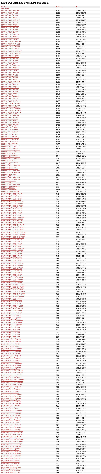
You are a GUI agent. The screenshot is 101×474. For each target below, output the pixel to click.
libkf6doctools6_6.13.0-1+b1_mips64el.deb (12, 379)
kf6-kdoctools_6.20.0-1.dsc (8, 174)
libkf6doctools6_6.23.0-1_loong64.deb (11, 451)
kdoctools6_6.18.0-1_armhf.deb (9, 77)
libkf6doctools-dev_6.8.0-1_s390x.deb (11, 325)
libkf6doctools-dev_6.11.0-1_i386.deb (11, 215)
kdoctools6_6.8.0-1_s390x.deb (9, 143)
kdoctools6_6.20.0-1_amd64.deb (10, 88)
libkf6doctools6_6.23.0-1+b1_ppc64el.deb (12, 439)
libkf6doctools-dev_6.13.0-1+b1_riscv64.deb (13, 236)
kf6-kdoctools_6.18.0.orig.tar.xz (9, 169)
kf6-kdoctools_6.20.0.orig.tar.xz (9, 176)
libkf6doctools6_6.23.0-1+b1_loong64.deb (12, 437)
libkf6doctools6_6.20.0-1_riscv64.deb (11, 427)
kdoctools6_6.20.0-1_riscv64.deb (10, 98)
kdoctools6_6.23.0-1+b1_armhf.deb (10, 105)
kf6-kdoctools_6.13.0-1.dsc (8, 160)
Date (77, 7)
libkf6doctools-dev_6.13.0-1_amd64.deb (11, 239)
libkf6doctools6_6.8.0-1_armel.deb (10, 462)
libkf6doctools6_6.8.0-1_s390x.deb (10, 472)
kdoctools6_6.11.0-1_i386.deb (9, 32)
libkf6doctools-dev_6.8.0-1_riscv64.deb (11, 324)
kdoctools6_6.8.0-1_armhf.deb (9, 134)
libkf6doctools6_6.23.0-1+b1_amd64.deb (12, 431)
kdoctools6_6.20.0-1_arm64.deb (9, 89)
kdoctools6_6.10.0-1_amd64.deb (10, 10)
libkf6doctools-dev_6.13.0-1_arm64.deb (11, 241)
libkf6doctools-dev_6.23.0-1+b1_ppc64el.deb (13, 293)
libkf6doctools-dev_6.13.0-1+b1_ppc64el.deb (13, 234)
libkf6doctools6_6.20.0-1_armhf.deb (10, 420)
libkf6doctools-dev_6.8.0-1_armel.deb (11, 315)
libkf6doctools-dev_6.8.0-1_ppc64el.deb (11, 322)
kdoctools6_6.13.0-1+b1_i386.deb (10, 48)
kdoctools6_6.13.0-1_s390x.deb (9, 70)
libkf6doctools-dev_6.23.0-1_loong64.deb (12, 305)
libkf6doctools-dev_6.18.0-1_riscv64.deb (12, 267)
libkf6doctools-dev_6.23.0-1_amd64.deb (11, 298)
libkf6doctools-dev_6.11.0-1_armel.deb (11, 212)
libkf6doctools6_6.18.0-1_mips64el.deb (11, 410)
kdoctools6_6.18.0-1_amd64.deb (10, 72)
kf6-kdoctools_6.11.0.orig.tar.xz (9, 155)
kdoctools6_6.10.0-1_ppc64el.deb (10, 20)
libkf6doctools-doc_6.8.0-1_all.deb (10, 337)
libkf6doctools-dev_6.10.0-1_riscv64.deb (12, 205)
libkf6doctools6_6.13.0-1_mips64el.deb (11, 394)
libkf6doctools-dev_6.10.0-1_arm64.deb (11, 194)
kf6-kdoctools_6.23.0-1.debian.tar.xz (10, 179)
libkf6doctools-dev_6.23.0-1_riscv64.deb (12, 308)
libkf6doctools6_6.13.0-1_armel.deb (10, 389)
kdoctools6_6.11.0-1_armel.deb (9, 29)
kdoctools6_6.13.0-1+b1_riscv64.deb (11, 53)
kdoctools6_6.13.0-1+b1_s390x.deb (10, 55)
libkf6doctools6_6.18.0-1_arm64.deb (11, 403)
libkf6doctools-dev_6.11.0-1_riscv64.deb (12, 220)
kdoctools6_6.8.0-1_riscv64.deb (9, 141)
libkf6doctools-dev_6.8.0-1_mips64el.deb (12, 320)
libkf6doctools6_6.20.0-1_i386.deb (10, 422)
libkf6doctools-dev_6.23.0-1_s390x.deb (11, 310)
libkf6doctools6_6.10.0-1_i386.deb (10, 346)
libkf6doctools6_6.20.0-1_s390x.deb (10, 429)
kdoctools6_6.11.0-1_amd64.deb (10, 26)
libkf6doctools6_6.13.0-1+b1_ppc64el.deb (12, 381)
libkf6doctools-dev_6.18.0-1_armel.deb (11, 258)
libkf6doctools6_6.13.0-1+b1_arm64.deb (12, 372)
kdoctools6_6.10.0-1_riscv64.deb (10, 22)
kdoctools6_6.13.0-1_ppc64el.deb (10, 67)
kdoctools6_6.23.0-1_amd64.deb (10, 115)
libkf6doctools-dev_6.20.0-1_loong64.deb (12, 277)
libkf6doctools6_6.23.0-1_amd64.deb (11, 444)
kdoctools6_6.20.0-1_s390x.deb (9, 100)
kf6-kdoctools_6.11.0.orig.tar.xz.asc (10, 157)
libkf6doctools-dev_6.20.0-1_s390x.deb (11, 282)
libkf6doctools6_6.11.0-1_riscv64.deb (11, 367)
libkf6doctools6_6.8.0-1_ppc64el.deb (11, 469)
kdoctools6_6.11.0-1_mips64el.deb (10, 34)
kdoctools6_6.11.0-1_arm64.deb (9, 27)
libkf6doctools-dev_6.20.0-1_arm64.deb (11, 272)
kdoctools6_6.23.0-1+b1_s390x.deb (10, 113)
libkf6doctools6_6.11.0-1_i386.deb (10, 362)
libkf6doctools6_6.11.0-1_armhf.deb (10, 360)
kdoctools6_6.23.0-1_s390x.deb (9, 127)
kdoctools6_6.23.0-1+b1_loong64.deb (11, 108)
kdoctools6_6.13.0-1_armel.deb (9, 60)
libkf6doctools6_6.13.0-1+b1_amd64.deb (12, 370)
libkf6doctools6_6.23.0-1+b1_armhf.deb (11, 434)
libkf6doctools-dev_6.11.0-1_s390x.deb (11, 222)
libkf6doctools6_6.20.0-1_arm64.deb (11, 419)
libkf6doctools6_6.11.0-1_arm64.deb (11, 357)
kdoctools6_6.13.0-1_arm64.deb (9, 58)
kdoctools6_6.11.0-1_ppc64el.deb (10, 36)
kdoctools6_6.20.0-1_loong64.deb (10, 95)
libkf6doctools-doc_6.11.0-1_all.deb (10, 329)
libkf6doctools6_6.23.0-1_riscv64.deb (11, 455)
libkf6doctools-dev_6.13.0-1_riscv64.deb (12, 251)
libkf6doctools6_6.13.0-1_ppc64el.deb (11, 396)
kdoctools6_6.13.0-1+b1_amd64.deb (11, 41)
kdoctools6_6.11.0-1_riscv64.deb (10, 38)
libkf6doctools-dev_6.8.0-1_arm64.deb (11, 313)
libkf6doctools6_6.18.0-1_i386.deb (10, 408)
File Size (58, 7)
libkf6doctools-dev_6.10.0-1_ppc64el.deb (12, 203)
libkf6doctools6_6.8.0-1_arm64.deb (10, 460)
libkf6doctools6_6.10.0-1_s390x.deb (10, 353)
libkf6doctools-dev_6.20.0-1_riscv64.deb (12, 281)
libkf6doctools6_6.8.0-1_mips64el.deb (11, 467)
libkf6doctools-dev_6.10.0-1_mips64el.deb (12, 201)
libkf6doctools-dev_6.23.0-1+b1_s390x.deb (12, 296)
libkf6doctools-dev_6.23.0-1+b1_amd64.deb (12, 284)
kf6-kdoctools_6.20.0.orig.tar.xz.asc (10, 177)
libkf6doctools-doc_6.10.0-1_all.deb (10, 327)
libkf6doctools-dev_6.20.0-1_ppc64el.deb (12, 279)
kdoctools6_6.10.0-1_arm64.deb (9, 12)
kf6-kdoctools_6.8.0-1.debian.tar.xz (10, 186)
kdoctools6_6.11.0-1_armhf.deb (9, 31)
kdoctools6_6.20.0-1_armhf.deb (9, 91)
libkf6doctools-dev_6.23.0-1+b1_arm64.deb (12, 286)
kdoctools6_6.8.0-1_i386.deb (9, 136)
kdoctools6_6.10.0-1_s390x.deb (9, 24)
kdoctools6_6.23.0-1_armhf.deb (9, 119)
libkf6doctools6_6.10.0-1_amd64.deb (11, 339)
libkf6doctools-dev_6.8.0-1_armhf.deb (11, 317)
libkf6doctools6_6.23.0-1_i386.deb (10, 450)
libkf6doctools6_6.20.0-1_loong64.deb (11, 424)
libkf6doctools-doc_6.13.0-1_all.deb (10, 331)
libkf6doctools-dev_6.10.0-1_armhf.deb (11, 198)
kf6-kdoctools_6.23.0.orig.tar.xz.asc (10, 184)
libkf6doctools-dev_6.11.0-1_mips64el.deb (12, 217)
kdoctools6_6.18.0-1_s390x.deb (9, 86)
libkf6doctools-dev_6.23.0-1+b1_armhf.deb (12, 288)
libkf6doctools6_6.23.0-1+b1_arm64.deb (12, 432)
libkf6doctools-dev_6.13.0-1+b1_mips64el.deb (13, 232)
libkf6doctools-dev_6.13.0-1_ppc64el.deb (12, 250)
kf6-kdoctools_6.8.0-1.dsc (8, 188)
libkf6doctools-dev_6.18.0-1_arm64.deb (11, 257)
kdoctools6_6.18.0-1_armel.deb (9, 76)
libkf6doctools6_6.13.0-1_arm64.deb (11, 388)
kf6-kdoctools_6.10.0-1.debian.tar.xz (10, 144)
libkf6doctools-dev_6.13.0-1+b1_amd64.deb (12, 224)
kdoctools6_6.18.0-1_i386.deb (9, 79)
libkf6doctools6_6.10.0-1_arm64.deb (11, 341)
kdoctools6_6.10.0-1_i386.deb (9, 17)
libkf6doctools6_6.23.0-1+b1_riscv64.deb (12, 441)
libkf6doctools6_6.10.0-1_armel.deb (10, 343)
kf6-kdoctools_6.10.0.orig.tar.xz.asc (10, 150)
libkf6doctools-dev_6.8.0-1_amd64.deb (11, 312)
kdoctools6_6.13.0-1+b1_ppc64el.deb (11, 51)
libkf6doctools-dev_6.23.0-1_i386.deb (11, 303)
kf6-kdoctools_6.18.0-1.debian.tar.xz (10, 165)
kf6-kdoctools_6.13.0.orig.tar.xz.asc (10, 163)
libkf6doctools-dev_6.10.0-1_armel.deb (11, 196)
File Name (4, 7)
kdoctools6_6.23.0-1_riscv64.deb (10, 126)
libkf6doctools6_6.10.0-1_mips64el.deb (11, 348)
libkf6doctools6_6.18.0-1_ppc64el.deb (11, 412)
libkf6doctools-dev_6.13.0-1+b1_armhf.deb (12, 229)
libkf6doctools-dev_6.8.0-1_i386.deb (10, 319)
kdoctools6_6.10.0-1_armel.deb (9, 13)
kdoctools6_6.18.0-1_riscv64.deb (10, 84)
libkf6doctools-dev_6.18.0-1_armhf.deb (11, 260)
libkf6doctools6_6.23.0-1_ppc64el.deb (11, 453)
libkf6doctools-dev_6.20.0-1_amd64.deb (11, 270)
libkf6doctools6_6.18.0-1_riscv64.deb (11, 413)
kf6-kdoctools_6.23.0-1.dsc (8, 181)
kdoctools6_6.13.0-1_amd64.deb (10, 57)
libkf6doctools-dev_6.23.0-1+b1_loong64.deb (13, 291)
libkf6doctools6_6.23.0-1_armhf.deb (10, 448)
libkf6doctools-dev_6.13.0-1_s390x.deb (11, 253)
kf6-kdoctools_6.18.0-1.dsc (8, 167)
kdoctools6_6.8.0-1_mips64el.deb (10, 138)
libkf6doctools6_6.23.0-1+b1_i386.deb (11, 436)
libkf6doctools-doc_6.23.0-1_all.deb (10, 336)
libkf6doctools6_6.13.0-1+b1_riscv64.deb (12, 382)
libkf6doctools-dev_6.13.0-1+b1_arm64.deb (12, 225)
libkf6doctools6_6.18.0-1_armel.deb (10, 405)
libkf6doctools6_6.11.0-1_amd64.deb (11, 355)
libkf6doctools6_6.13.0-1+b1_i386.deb (11, 377)
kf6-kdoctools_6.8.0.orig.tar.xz (9, 189)
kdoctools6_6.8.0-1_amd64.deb (9, 129)
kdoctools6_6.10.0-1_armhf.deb (9, 15)
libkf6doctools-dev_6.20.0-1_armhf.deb (11, 274)
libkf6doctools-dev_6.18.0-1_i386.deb (11, 262)
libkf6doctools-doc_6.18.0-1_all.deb (10, 332)
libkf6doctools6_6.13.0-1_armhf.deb (10, 391)
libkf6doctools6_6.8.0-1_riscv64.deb (10, 470)
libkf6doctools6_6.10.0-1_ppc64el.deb (11, 350)
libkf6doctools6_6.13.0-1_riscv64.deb (11, 398)
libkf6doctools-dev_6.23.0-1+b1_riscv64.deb (13, 294)
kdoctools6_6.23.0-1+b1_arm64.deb (10, 103)
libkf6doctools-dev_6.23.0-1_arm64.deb (11, 300)
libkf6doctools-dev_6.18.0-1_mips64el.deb (12, 263)
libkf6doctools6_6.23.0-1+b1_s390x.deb (11, 443)
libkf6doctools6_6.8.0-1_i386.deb (10, 465)
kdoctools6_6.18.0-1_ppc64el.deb (10, 82)
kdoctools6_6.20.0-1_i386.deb (9, 93)
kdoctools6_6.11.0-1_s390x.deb (9, 39)
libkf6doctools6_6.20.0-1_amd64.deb (11, 417)
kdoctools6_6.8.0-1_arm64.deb (9, 131)
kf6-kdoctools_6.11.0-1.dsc (8, 153)
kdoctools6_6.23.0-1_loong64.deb (10, 122)
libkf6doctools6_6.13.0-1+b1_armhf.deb (11, 375)
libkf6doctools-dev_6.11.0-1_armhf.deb (11, 213)
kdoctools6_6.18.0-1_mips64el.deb (10, 81)
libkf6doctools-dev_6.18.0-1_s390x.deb (11, 269)
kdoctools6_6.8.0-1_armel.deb (9, 132)
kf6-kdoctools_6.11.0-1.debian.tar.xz (10, 151)
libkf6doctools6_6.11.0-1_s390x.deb (10, 369)
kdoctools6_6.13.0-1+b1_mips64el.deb (11, 50)
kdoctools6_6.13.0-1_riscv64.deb (10, 69)
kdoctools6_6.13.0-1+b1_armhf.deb (10, 46)
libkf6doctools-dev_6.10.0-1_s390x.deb (11, 207)
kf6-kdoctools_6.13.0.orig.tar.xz (9, 162)
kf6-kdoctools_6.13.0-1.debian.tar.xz (10, 158)
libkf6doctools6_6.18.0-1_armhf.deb (10, 406)
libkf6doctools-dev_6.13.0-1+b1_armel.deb (12, 227)
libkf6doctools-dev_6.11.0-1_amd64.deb (11, 208)
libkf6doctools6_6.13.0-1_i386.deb (10, 393)
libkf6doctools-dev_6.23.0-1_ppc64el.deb (12, 307)
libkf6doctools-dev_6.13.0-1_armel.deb (11, 243)
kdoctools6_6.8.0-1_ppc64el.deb (9, 139)
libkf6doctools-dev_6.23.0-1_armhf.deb (11, 301)
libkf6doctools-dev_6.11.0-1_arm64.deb (11, 210)
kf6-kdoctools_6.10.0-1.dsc (8, 146)
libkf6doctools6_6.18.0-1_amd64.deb (11, 401)
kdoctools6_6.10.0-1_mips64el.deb (10, 19)
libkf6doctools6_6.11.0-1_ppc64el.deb (11, 365)
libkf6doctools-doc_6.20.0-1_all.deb (10, 334)
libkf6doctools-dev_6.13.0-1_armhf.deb (11, 244)
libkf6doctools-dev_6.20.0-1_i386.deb (11, 276)
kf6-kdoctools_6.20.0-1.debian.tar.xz (10, 172)
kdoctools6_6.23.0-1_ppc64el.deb (10, 124)
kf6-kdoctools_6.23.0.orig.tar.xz (9, 182)
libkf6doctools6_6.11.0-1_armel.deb (10, 358)
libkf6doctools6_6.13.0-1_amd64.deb (11, 386)
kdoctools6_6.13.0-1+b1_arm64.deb (10, 43)
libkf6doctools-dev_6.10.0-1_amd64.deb (11, 193)
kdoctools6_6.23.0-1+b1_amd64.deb (11, 101)
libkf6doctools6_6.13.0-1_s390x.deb (10, 400)
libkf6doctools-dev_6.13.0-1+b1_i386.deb (12, 231)
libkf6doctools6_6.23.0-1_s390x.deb (10, 456)
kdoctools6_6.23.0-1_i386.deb (9, 120)
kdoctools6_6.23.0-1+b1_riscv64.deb (11, 112)
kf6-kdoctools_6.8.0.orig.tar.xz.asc (10, 191)
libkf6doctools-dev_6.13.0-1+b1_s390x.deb (12, 238)
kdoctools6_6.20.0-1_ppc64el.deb (10, 96)
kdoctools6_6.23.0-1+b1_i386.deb (10, 107)
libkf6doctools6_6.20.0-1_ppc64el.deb (11, 425)
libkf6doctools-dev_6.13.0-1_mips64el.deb (12, 248)
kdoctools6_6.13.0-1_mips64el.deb (10, 65)
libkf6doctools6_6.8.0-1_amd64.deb (10, 458)
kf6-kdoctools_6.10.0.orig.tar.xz (9, 148)
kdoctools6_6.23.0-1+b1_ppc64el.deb (11, 110)
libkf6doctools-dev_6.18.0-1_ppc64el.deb (12, 265)
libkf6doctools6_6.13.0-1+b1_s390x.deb (11, 384)
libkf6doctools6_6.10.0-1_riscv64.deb (11, 351)
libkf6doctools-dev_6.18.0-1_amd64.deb (11, 255)
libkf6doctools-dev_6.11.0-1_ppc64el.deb (12, 219)
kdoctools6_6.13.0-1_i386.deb (9, 64)
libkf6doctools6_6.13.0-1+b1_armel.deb (11, 374)
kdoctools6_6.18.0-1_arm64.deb (9, 74)
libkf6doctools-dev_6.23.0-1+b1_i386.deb (12, 289)
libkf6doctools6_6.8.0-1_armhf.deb (10, 463)
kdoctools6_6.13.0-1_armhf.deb (9, 62)
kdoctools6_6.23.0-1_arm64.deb (9, 117)
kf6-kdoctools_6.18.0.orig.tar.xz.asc (10, 170)
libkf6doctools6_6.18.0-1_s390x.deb (10, 415)
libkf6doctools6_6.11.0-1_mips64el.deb (11, 363)
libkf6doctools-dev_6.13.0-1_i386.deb (11, 246)
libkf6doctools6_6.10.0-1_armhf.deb (10, 344)
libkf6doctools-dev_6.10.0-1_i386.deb (11, 200)
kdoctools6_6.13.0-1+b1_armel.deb (10, 45)
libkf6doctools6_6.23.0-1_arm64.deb (11, 446)
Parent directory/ (5, 8)
